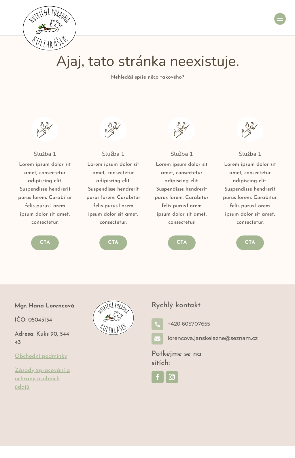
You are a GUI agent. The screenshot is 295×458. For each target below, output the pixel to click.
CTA (45, 255)
